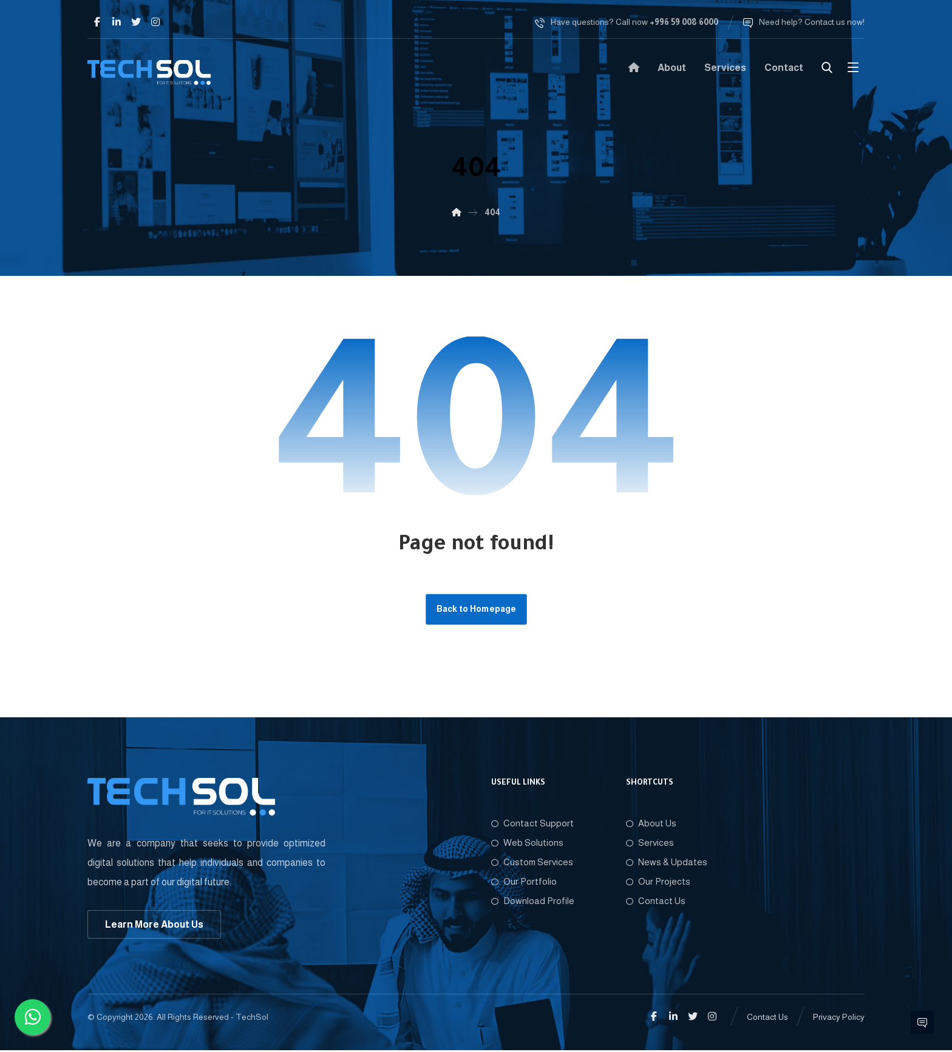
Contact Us (655, 902)
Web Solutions (527, 844)
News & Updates (666, 863)
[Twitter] (136, 22)
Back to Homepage (476, 609)
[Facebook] (97, 22)
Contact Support (532, 824)
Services (650, 844)
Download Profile (532, 902)
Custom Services (532, 863)
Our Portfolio (524, 882)
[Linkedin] (116, 22)
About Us (651, 824)
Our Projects (658, 882)
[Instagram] (155, 22)
